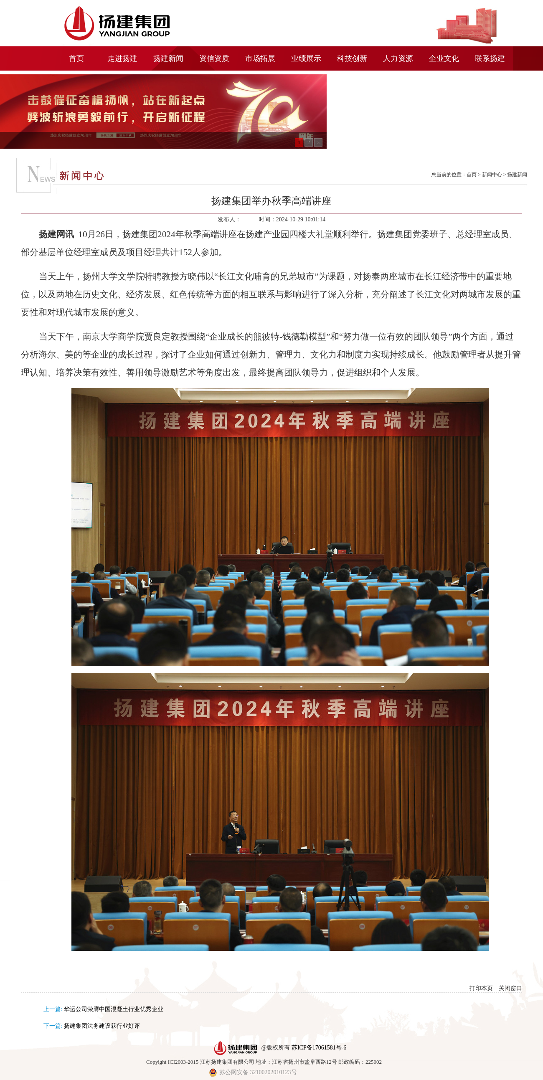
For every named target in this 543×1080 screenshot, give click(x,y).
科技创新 (352, 58)
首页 (76, 58)
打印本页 (481, 988)
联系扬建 (490, 58)
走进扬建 (122, 58)
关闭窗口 (510, 988)
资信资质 (214, 58)
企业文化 (444, 58)
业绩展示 (306, 58)
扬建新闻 (168, 58)
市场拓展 (260, 58)
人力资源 (398, 58)
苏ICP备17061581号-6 (319, 1048)
